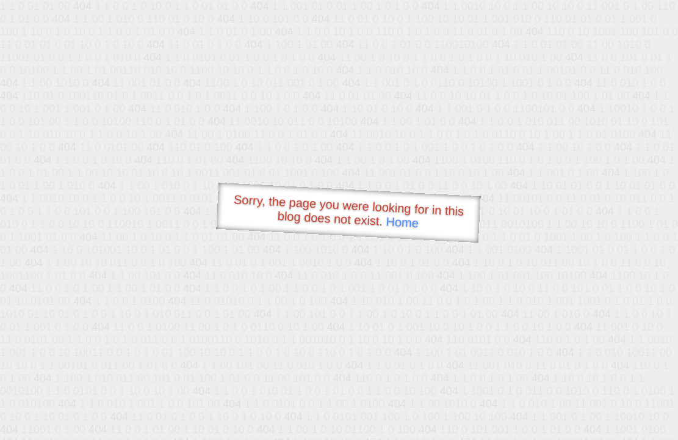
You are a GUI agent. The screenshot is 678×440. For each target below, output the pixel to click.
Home (402, 222)
